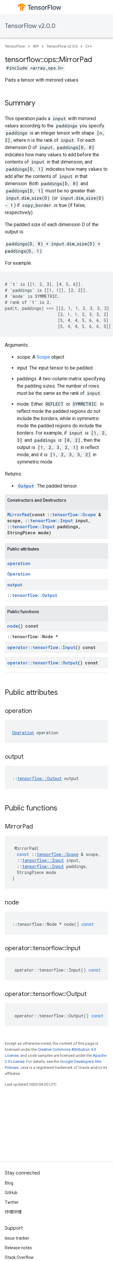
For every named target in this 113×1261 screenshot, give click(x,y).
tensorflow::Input (51, 520)
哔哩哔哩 (13, 1211)
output (14, 585)
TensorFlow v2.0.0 (30, 26)
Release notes (18, 1247)
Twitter (12, 1202)
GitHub (11, 1192)
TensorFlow (15, 46)
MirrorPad (18, 514)
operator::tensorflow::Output (42, 663)
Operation (18, 574)
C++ (88, 46)
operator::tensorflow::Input (41, 647)
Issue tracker (17, 1238)
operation (18, 563)
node (12, 626)
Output (26, 486)
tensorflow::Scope (74, 514)
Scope (43, 357)
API (36, 46)
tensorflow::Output (34, 595)
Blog (9, 1183)
